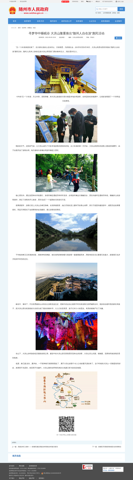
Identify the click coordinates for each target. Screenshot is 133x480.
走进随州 (118, 21)
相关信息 (16, 456)
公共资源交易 (107, 13)
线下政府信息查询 (107, 1)
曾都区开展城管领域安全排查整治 (106, 447)
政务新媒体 (105, 21)
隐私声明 (31, 478)
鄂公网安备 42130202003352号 (52, 473)
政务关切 (40, 21)
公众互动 (92, 21)
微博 (98, 1)
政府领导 (27, 21)
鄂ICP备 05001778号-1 (33, 473)
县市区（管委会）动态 (29, 27)
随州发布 (53, 21)
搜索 (121, 9)
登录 (117, 1)
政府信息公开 (66, 21)
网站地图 (21, 466)
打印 (118, 38)
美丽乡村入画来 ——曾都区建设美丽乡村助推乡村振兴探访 (35, 447)
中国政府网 (13, 1)
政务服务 (79, 21)
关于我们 (11, 478)
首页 (14, 21)
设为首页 (11, 466)
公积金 (114, 13)
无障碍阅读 (75, 1)
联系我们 (41, 478)
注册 (122, 1)
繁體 (82, 1)
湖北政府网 (23, 1)
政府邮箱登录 (33, 466)
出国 (118, 13)
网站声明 (21, 478)
